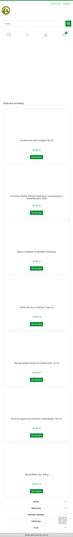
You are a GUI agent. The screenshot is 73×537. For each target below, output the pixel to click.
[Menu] (9, 35)
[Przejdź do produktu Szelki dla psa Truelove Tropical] (36, 292)
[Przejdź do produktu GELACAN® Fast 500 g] (36, 459)
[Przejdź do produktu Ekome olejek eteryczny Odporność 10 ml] (36, 347)
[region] (36, 68)
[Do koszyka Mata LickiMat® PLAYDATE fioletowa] (36, 268)
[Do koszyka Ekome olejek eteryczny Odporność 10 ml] (36, 380)
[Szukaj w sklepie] (34, 23)
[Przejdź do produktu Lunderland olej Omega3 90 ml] (36, 125)
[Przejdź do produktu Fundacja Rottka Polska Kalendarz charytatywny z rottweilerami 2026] (36, 180)
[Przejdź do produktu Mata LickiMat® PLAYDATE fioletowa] (36, 236)
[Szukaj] (68, 24)
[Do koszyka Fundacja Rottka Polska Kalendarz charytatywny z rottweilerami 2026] (36, 213)
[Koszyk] (63, 34)
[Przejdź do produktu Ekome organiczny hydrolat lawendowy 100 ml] (36, 403)
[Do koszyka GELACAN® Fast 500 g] (36, 491)
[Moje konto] (45, 35)
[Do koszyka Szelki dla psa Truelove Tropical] (36, 324)
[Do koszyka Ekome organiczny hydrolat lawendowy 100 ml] (36, 435)
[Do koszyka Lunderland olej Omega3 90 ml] (36, 157)
